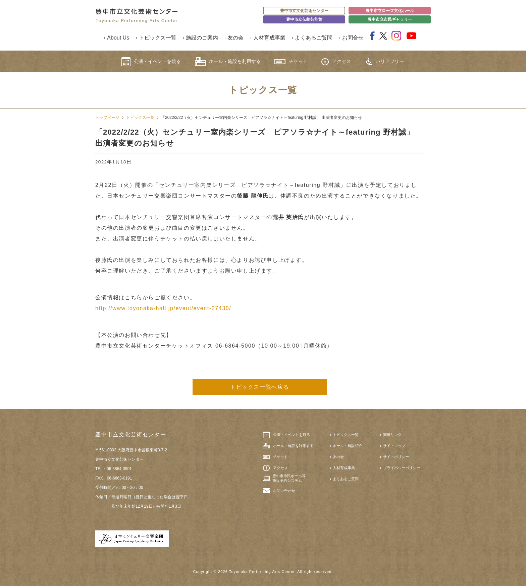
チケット (291, 61)
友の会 (235, 38)
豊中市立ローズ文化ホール (390, 10)
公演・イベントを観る (151, 61)
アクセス (336, 61)
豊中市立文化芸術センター (304, 10)
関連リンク (392, 435)
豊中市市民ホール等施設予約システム (289, 478)
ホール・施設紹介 (347, 446)
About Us (118, 38)
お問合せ (353, 38)
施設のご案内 (202, 38)
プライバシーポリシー (401, 468)
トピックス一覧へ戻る (259, 387)
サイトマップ (394, 446)
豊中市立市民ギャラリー (390, 19)
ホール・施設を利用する (228, 61)
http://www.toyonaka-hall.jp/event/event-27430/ (163, 308)
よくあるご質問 (313, 38)
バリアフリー (384, 61)
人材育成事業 (269, 38)
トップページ (107, 117)
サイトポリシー (396, 457)
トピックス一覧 (157, 38)
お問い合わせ (284, 491)
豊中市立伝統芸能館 (304, 19)
